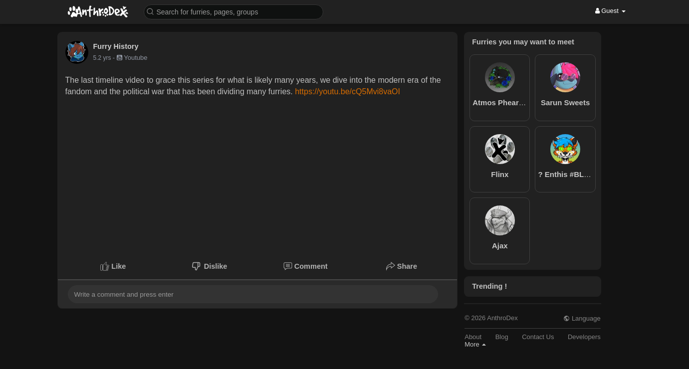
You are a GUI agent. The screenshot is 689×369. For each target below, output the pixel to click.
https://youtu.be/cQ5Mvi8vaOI (347, 91)
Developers (584, 337)
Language (581, 318)
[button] (233, 11)
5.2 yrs (102, 57)
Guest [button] (610, 10)
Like (113, 266)
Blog (501, 337)
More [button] (475, 344)
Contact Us (538, 337)
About (472, 337)
